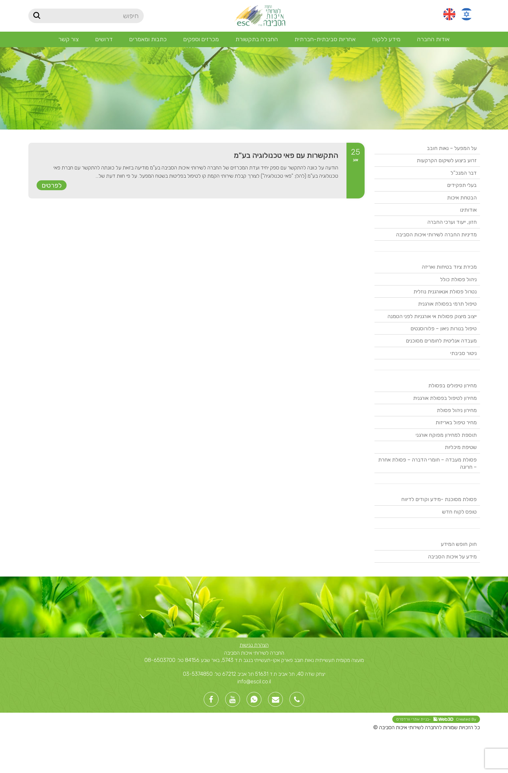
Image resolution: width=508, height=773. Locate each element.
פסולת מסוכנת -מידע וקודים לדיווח (439, 499)
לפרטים (52, 185)
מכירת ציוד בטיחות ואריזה (449, 267)
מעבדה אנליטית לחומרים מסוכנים (441, 341)
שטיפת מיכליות (461, 447)
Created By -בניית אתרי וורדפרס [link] (436, 719)
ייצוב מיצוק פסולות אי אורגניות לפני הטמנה (432, 316)
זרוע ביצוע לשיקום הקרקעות (447, 160)
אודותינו (468, 210)
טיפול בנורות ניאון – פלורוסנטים (443, 328)
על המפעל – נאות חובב (452, 148)
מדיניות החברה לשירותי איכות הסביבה (436, 234)
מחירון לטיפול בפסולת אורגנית (445, 398)
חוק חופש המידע (459, 544)
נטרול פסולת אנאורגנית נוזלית (445, 291)
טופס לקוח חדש (459, 512)
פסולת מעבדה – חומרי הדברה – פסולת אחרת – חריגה (427, 463)
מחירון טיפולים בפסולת (452, 385)
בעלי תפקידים (462, 185)
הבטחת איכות (462, 197)
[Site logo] (259, 15)
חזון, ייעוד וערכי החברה (452, 222)
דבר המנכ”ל (464, 173)
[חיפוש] (86, 16)
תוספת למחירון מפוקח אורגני (446, 435)
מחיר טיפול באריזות (456, 422)
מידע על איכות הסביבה (452, 556)
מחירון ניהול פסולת (457, 410)
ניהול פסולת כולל (458, 279)
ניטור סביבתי (463, 353)
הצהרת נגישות (254, 645)
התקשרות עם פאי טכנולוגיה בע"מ (286, 155)
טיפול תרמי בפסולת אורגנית (447, 304)
